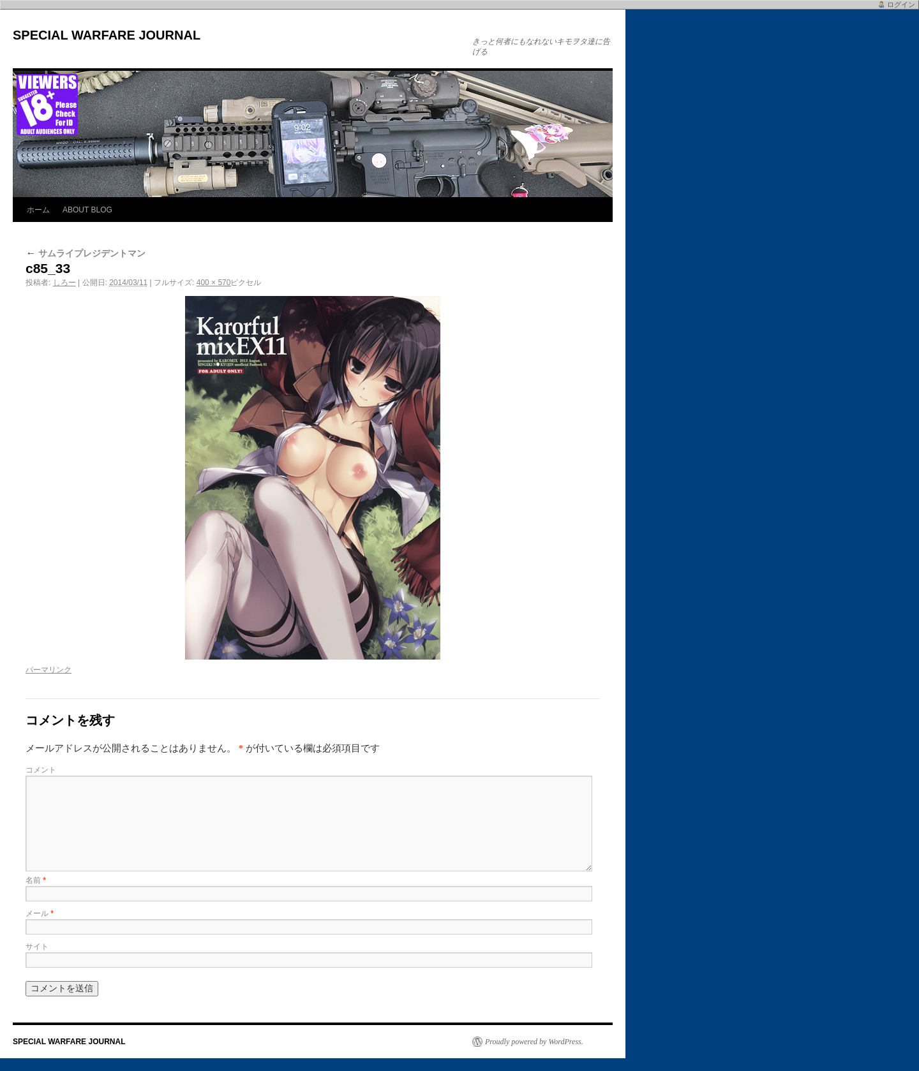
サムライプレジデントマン (86, 253)
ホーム (38, 209)
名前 (36, 880)
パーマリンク (48, 669)
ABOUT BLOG (87, 209)
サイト (37, 946)
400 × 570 (214, 282)
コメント (41, 769)
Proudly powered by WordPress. (534, 1041)
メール (40, 913)
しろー (64, 282)
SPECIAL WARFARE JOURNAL (106, 35)
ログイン (901, 4)
